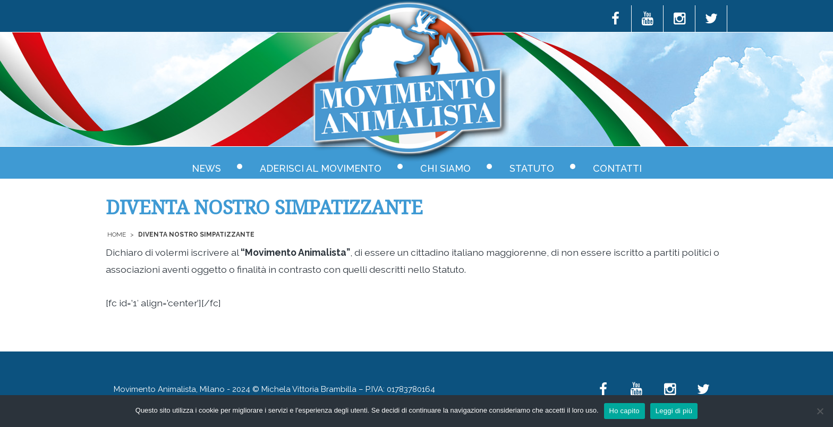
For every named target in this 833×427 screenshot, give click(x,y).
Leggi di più (674, 411)
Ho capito (624, 411)
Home (116, 234)
